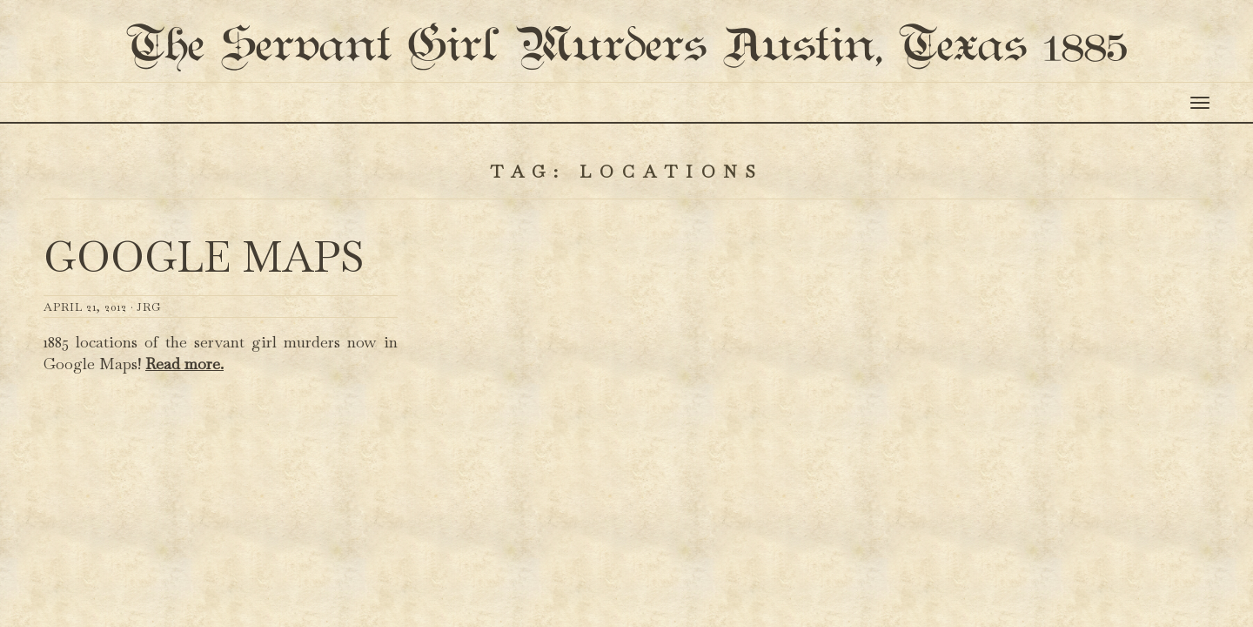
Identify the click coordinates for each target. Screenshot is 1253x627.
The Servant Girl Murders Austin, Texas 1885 (626, 82)
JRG (149, 375)
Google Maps (204, 327)
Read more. (184, 433)
